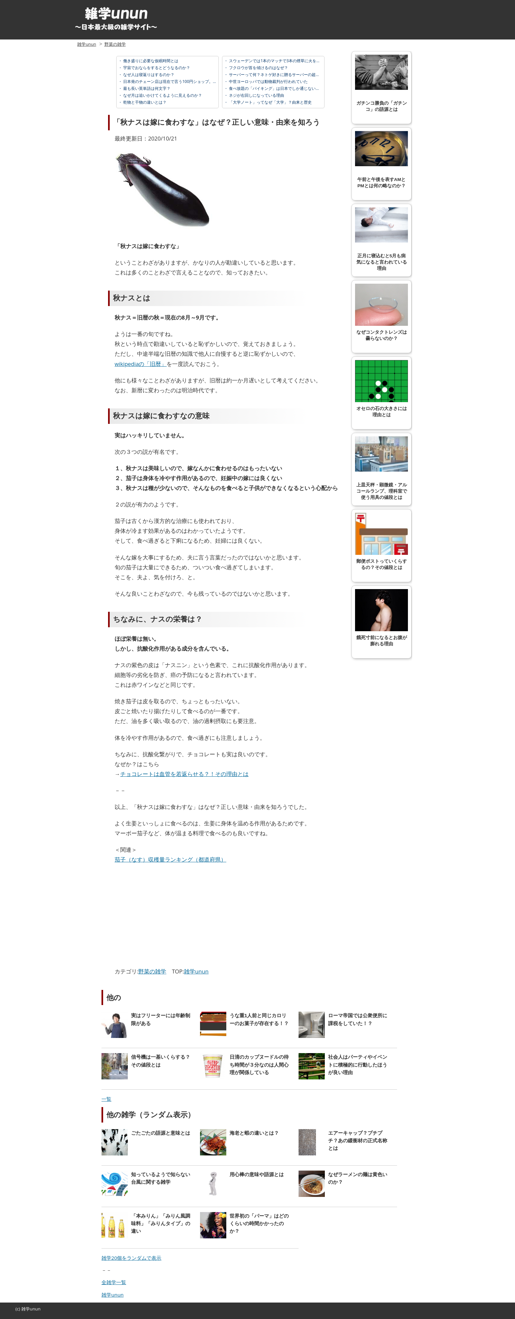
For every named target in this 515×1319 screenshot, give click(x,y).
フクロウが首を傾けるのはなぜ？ (258, 67)
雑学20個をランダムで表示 (131, 1257)
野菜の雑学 (115, 44)
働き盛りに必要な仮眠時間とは (150, 61)
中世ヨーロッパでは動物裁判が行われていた (268, 81)
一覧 (106, 1099)
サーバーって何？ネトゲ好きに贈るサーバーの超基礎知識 (279, 74)
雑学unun (86, 44)
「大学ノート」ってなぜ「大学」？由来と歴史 (270, 102)
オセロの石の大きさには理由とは (381, 388)
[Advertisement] (170, 917)
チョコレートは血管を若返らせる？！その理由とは (184, 774)
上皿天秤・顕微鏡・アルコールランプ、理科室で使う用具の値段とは (381, 468)
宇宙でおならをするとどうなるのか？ (156, 67)
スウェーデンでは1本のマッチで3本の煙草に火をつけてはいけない (288, 61)
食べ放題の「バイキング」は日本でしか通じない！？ (276, 88)
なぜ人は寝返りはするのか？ (148, 74)
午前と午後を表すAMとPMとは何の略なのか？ (381, 159)
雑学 (25, 1309)
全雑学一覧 (113, 1282)
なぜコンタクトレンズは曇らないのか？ (381, 312)
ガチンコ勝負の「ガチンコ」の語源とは (381, 83)
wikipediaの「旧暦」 (141, 364)
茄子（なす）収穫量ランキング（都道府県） (170, 859)
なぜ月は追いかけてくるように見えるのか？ (162, 95)
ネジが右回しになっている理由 (256, 95)
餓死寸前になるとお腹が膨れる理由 (381, 617)
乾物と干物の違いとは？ (144, 102)
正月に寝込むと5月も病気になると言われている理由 (381, 239)
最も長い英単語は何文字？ (146, 88)
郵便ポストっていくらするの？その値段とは (381, 541)
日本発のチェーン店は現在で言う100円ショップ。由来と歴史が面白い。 (187, 81)
